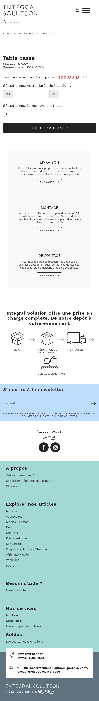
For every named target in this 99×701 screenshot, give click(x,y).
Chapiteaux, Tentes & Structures (28, 549)
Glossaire (12, 486)
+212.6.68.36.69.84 (31, 658)
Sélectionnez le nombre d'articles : (34, 105)
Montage (12, 615)
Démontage (14, 621)
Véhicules (12, 560)
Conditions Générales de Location (29, 481)
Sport (10, 565)
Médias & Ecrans (17, 522)
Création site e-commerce (30, 691)
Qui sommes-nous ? (20, 475)
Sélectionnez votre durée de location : (37, 85)
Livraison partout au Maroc (24, 626)
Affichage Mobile (17, 554)
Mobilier (11, 511)
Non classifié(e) (26, 33)
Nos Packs (13, 533)
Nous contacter (16, 590)
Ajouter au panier (49, 128)
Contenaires (14, 544)
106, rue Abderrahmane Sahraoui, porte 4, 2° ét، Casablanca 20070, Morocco (52, 669)
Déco (9, 527)
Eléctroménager (17, 538)
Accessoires (14, 516)
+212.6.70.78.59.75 (30, 654)
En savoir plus (49, 182)
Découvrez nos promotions (24, 641)
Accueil (7, 33)
